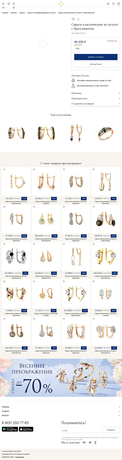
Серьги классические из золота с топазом (106, 314)
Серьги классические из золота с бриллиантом (16, 202)
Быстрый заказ (96, 64)
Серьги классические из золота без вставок (46, 314)
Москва (8, 4)
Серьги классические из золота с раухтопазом (106, 240)
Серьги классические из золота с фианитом (76, 202)
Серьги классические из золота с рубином (46, 202)
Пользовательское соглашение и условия (15, 454)
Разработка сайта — (8, 457)
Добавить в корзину (96, 57)
